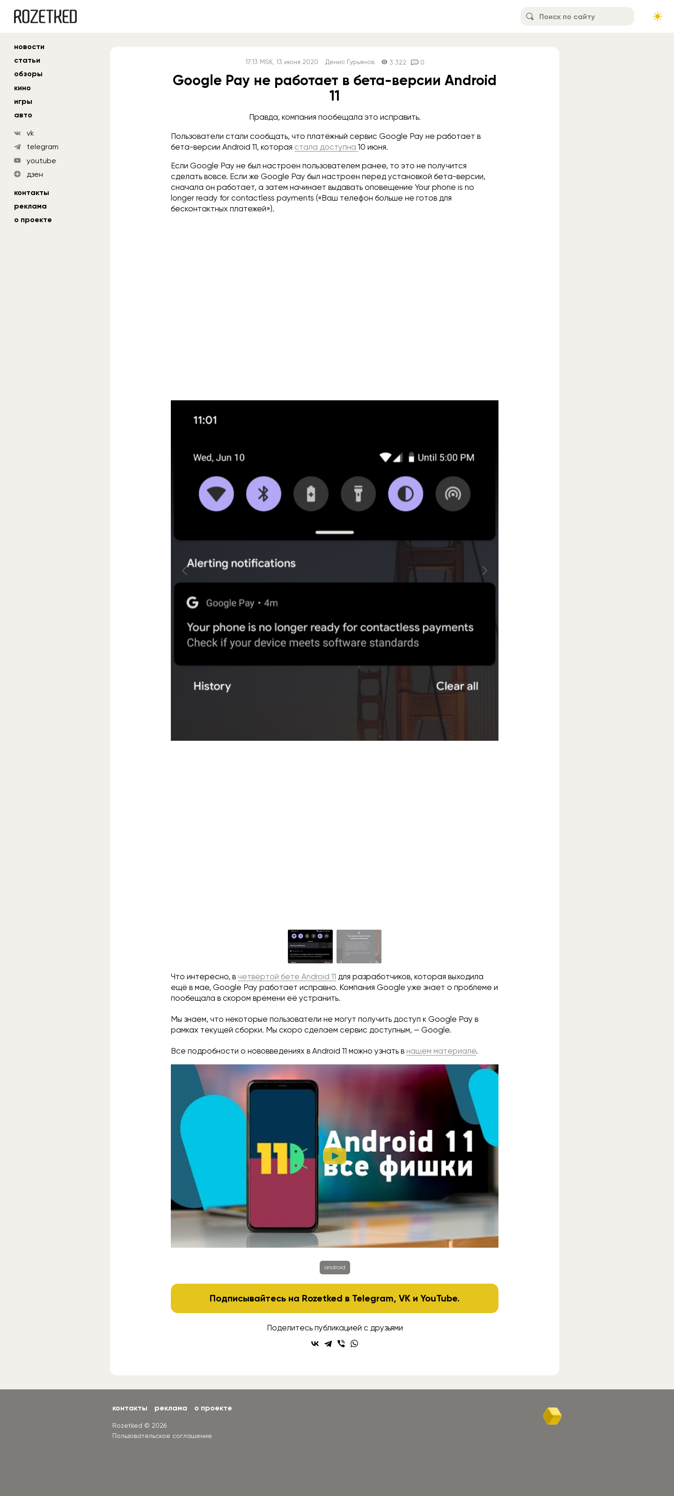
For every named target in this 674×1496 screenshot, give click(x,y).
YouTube (438, 1298)
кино (22, 87)
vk (30, 133)
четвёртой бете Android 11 (287, 976)
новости (29, 46)
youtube (41, 160)
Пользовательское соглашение (162, 1435)
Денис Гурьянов (349, 61)
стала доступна (326, 147)
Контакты (31, 192)
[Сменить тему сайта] (657, 16)
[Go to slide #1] (310, 946)
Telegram (373, 1298)
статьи (27, 60)
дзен (35, 174)
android (334, 1267)
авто (23, 114)
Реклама (30, 206)
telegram (43, 146)
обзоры (28, 73)
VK (404, 1298)
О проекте (33, 219)
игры (23, 101)
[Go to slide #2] (359, 946)
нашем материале (441, 1050)
